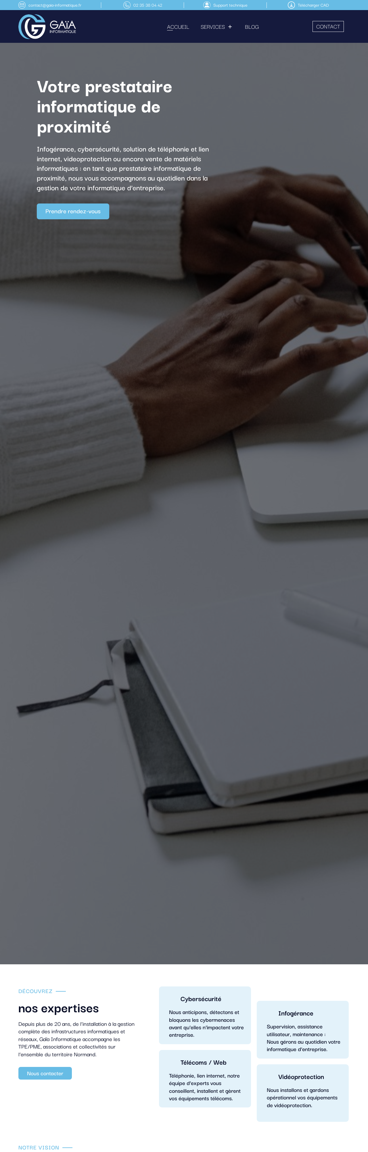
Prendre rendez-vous (73, 210)
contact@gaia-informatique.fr (54, 4)
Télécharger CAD (313, 4)
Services (213, 26)
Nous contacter (45, 1073)
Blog (252, 26)
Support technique (230, 4)
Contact (328, 26)
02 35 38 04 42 (147, 4)
